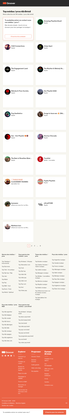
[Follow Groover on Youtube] (8, 356)
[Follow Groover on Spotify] (11, 356)
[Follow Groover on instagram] (2, 356)
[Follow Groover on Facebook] (5, 356)
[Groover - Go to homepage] (10, 352)
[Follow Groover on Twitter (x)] (14, 356)
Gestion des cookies (7, 405)
